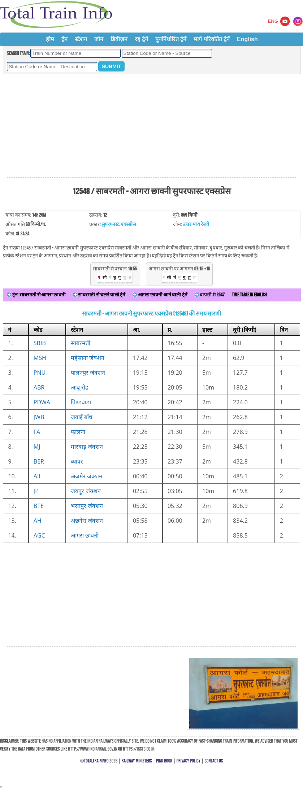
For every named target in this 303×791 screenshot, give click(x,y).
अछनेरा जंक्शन (87, 521)
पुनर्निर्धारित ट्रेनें (170, 39)
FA (37, 432)
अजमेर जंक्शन (86, 476)
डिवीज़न (119, 39)
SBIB (40, 343)
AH (38, 521)
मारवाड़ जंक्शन (87, 447)
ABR (39, 387)
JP (36, 491)
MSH (40, 358)
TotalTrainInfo (96, 761)
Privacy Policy (189, 761)
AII (37, 476)
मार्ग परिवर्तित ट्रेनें (212, 39)
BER (39, 461)
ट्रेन (64, 39)
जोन (98, 39)
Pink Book (164, 761)
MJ (37, 447)
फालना (78, 432)
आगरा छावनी (85, 535)
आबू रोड (79, 387)
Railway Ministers (137, 761)
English (247, 39)
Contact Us (214, 761)
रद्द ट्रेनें (141, 39)
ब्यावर (77, 461)
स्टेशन (81, 39)
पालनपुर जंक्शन (88, 373)
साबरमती (80, 343)
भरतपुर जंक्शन (87, 506)
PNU (40, 373)
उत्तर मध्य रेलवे (196, 224)
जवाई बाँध (81, 417)
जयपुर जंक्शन (86, 491)
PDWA (42, 402)
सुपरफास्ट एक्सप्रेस (118, 224)
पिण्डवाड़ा (81, 402)
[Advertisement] (151, 126)
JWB (39, 417)
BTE (39, 506)
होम (50, 39)
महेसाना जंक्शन (87, 358)
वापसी (210, 295)
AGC (39, 535)
